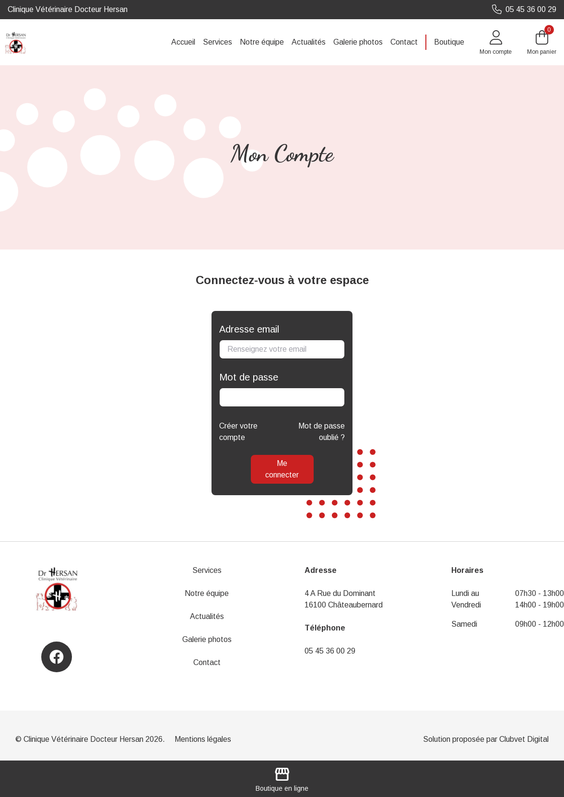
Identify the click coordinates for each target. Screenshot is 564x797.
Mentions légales (203, 739)
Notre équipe (262, 42)
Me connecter (282, 469)
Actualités (309, 42)
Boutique (449, 42)
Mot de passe (248, 377)
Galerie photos (358, 42)
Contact (404, 42)
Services (217, 42)
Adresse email (249, 329)
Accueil (183, 42)
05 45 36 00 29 (330, 651)
